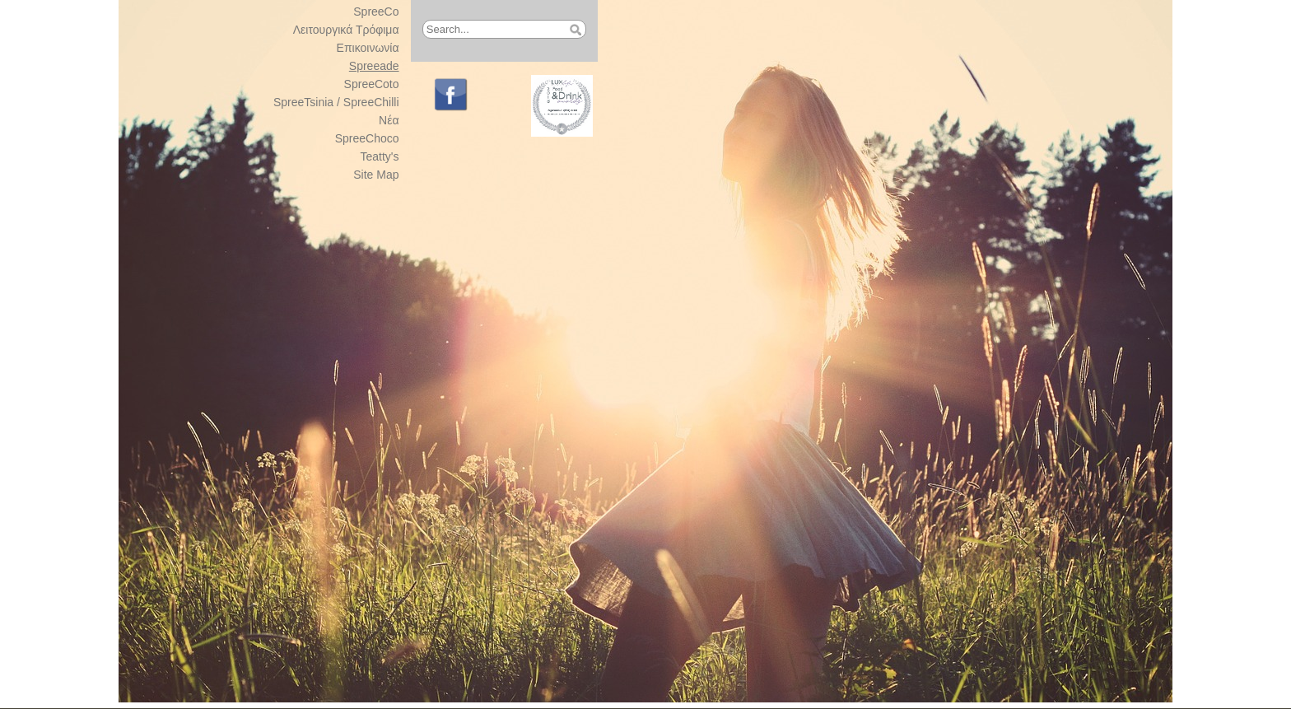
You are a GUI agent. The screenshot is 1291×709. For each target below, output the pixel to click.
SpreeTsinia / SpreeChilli (336, 102)
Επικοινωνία (368, 47)
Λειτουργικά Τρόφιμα (346, 29)
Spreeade (374, 65)
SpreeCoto (371, 84)
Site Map (375, 174)
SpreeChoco (367, 138)
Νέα (388, 120)
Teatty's (380, 156)
